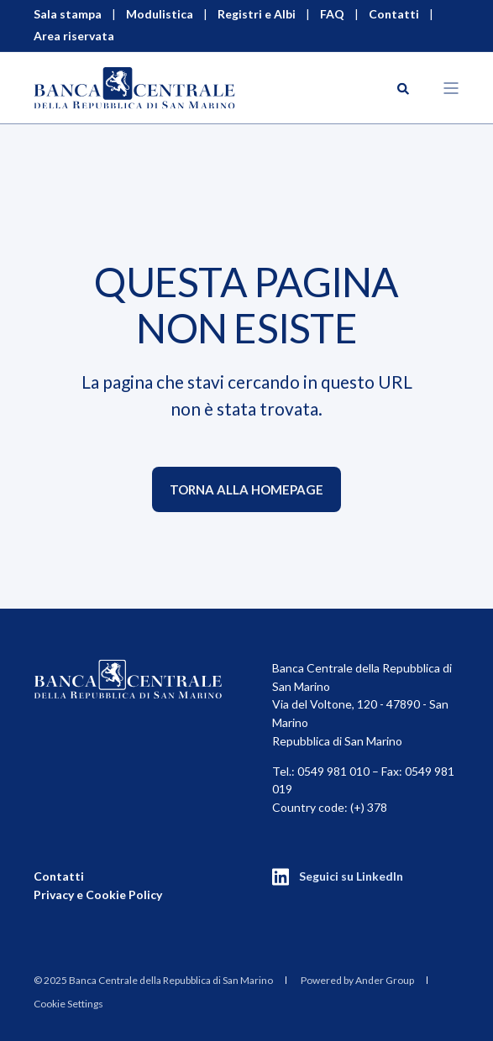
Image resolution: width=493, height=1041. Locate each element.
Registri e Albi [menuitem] (257, 14)
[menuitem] (153, 980)
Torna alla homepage (246, 489)
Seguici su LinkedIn (351, 876)
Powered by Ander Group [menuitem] (357, 980)
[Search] (403, 87)
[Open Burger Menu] (451, 88)
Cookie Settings (68, 1003)
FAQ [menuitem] (332, 14)
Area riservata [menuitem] (74, 36)
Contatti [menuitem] (394, 14)
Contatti (59, 876)
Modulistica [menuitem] (159, 14)
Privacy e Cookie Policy (98, 894)
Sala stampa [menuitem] (68, 14)
